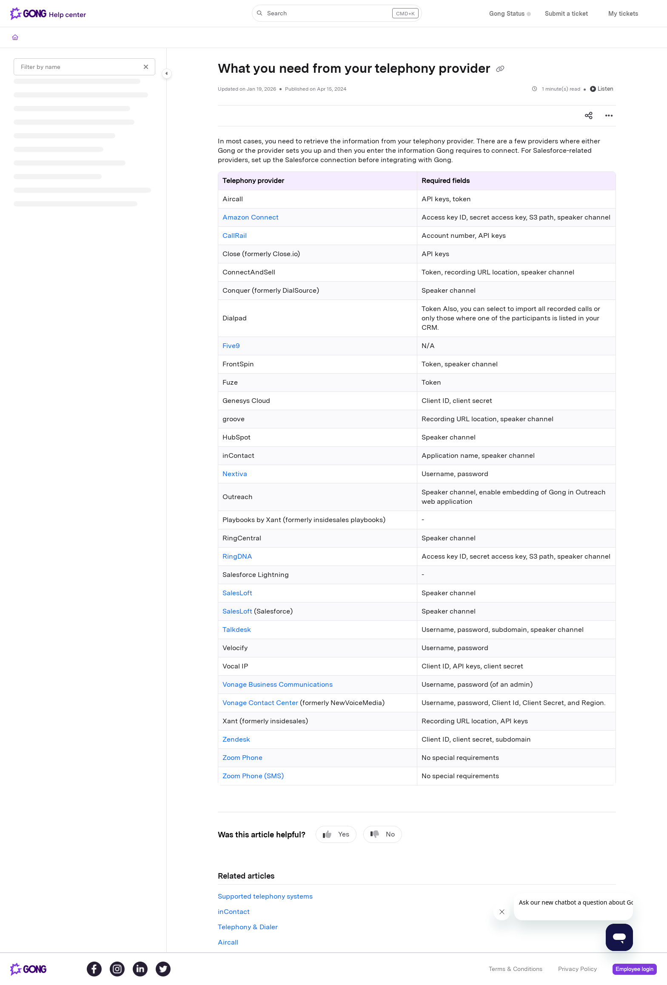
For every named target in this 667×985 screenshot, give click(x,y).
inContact (234, 912)
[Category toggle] (167, 74)
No (383, 834)
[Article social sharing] (589, 116)
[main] (417, 500)
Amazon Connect (250, 217)
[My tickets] (623, 13)
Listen (601, 89)
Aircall (228, 942)
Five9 (231, 346)
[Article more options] (609, 116)
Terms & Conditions (515, 968)
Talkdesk (236, 629)
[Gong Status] (506, 13)
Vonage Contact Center (260, 703)
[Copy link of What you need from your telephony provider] (500, 69)
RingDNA (237, 556)
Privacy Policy (577, 968)
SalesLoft (237, 593)
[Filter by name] (84, 66)
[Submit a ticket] (566, 13)
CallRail (234, 235)
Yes (336, 834)
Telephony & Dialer (248, 927)
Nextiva (234, 474)
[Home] (15, 37)
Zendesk (236, 739)
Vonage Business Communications (277, 684)
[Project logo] (49, 13)
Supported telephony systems (265, 896)
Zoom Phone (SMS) (253, 776)
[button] (337, 13)
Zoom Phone (242, 758)
